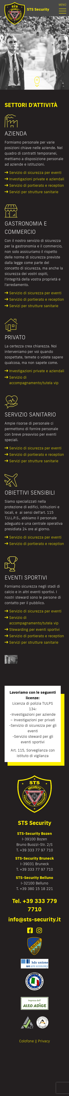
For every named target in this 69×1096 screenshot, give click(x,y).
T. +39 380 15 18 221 (34, 888)
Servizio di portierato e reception (36, 185)
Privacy (44, 1040)
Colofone (26, 1040)
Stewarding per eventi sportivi (34, 629)
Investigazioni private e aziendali (36, 178)
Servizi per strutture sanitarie (33, 191)
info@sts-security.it (34, 919)
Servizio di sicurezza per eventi (35, 172)
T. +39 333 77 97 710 (34, 850)
